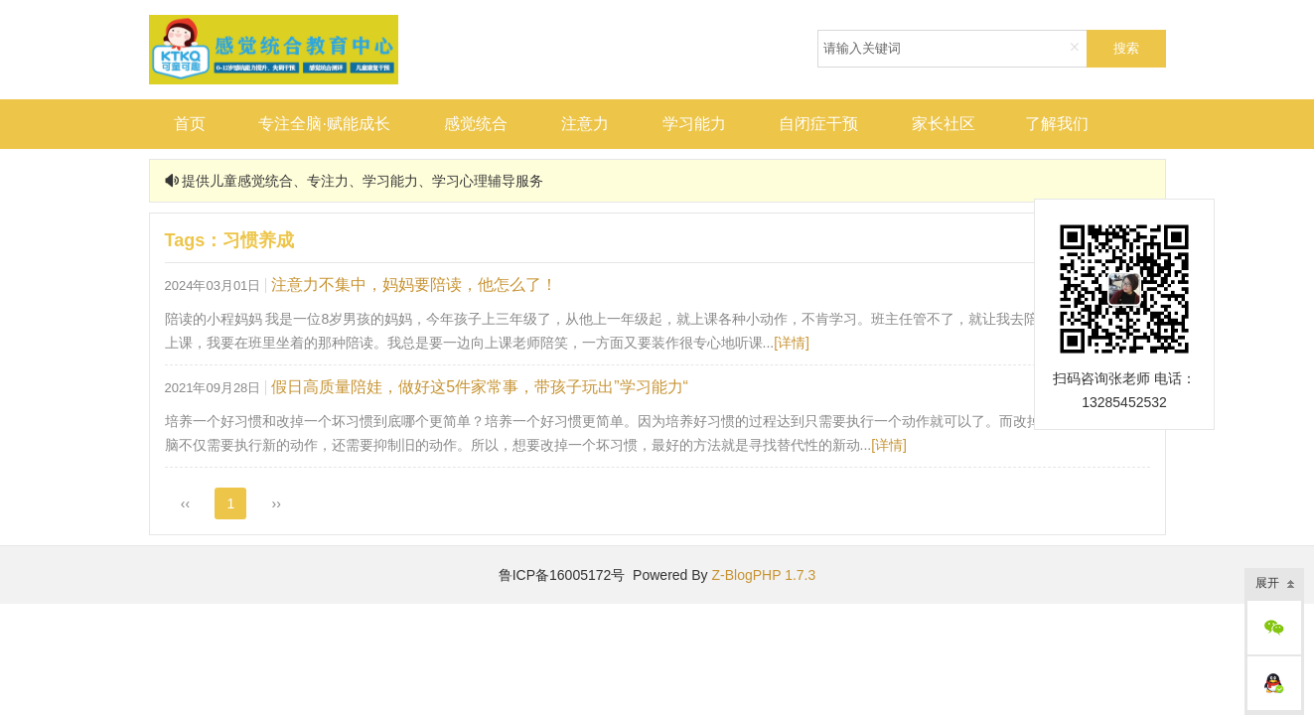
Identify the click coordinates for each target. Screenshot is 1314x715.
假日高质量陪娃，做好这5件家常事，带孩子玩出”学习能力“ (479, 386)
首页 (190, 123)
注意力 (585, 123)
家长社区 (943, 123)
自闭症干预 (818, 123)
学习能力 (694, 123)
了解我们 (1057, 123)
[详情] (791, 343)
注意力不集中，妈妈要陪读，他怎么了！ (414, 284)
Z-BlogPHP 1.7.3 (763, 575)
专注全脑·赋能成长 (323, 123)
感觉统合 (476, 123)
